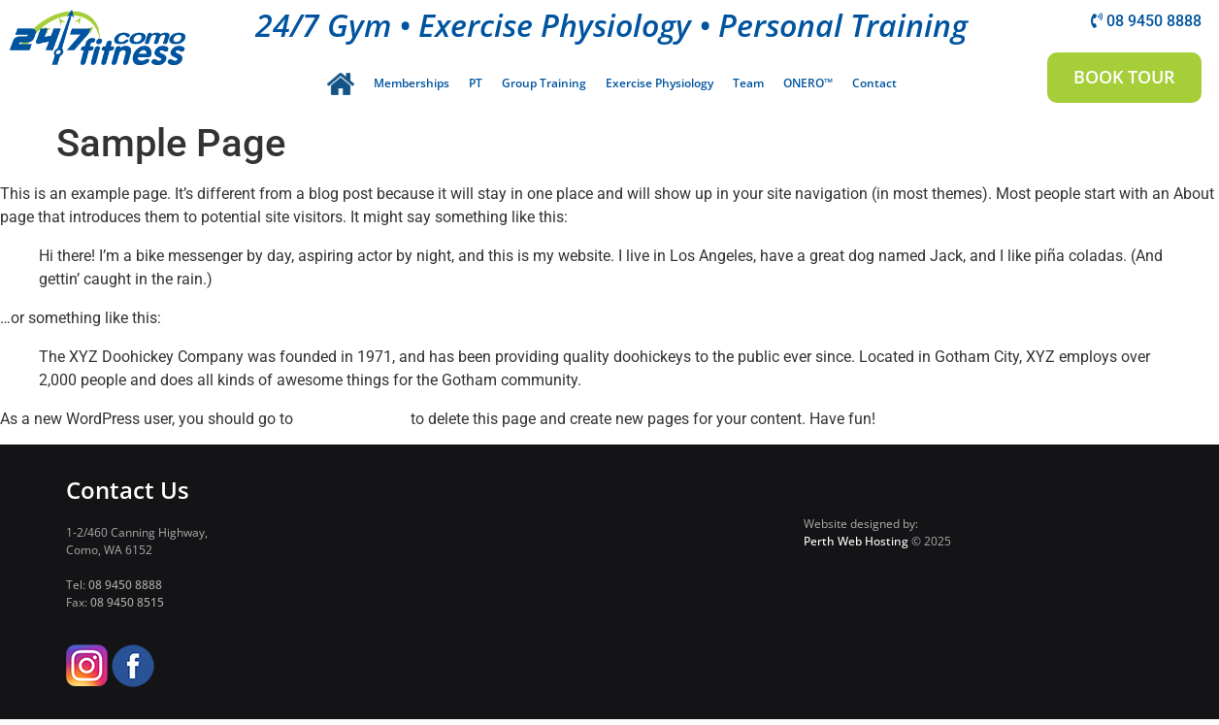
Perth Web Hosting (856, 546)
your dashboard (352, 423)
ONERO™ (808, 83)
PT (475, 83)
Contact (874, 83)
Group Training (544, 83)
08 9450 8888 (125, 589)
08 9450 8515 (127, 607)
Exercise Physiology (659, 83)
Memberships (411, 83)
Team (748, 83)
